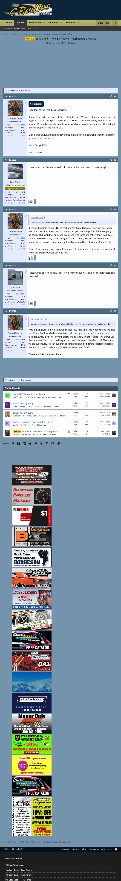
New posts (7, 28)
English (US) (18, 849)
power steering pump (23, 412)
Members (54, 22)
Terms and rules (79, 849)
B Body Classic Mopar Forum (19, 875)
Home (9, 22)
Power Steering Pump (23, 403)
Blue (7, 849)
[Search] (115, 23)
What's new (35, 22)
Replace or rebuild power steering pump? (32, 422)
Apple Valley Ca (19, 302)
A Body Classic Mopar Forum (19, 870)
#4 (115, 265)
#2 (115, 160)
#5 (115, 311)
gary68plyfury (18, 397)
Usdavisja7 (17, 406)
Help (103, 849)
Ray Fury (16, 425)
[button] (44, 23)
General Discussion (39, 425)
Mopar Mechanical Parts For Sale (48, 397)
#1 (115, 96)
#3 (115, 209)
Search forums (33, 28)
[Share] (111, 96)
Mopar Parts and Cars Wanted (44, 434)
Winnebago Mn (19, 200)
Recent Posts (19, 28)
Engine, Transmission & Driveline (46, 406)
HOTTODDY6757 (19, 416)
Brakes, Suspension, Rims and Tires (51, 416)
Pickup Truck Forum (15, 865)
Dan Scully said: (37, 319)
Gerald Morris (54, 43)
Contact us (65, 849)
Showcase (71, 22)
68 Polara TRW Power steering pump (39, 431)
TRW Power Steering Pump (32, 394)
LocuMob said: (37, 217)
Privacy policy (93, 849)
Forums (20, 22)
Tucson (22, 133)
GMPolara (16, 434)
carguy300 (106, 415)
